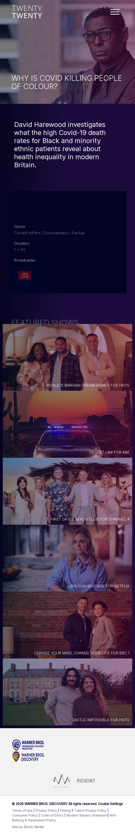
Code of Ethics (52, 815)
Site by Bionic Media (28, 827)
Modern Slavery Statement (87, 815)
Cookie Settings (110, 804)
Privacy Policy (46, 810)
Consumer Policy (25, 815)
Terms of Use (22, 810)
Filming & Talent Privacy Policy (83, 810)
